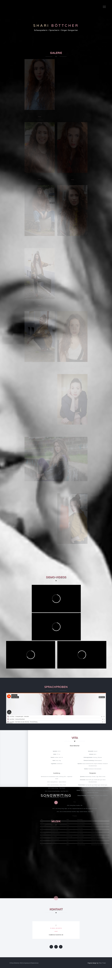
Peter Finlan (102, 963)
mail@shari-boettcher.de (56, 935)
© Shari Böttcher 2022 (16, 963)
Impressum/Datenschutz (31, 963)
